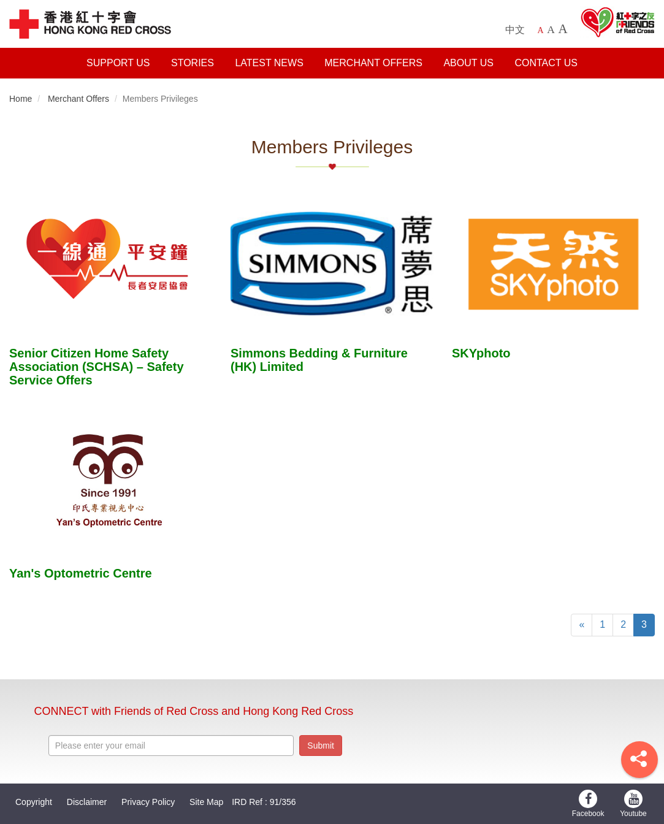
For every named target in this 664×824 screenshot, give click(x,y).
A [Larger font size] (551, 29)
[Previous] (581, 625)
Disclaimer (87, 802)
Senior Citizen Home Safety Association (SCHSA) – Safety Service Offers (96, 366)
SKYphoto (481, 353)
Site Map (206, 802)
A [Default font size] (541, 30)
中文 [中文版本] (515, 30)
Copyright (33, 802)
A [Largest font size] (562, 28)
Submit (320, 745)
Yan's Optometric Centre (80, 573)
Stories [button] (192, 63)
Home (20, 99)
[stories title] (110, 264)
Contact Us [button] (546, 63)
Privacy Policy (148, 802)
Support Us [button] (118, 63)
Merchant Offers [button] (373, 63)
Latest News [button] (269, 63)
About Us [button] (468, 63)
